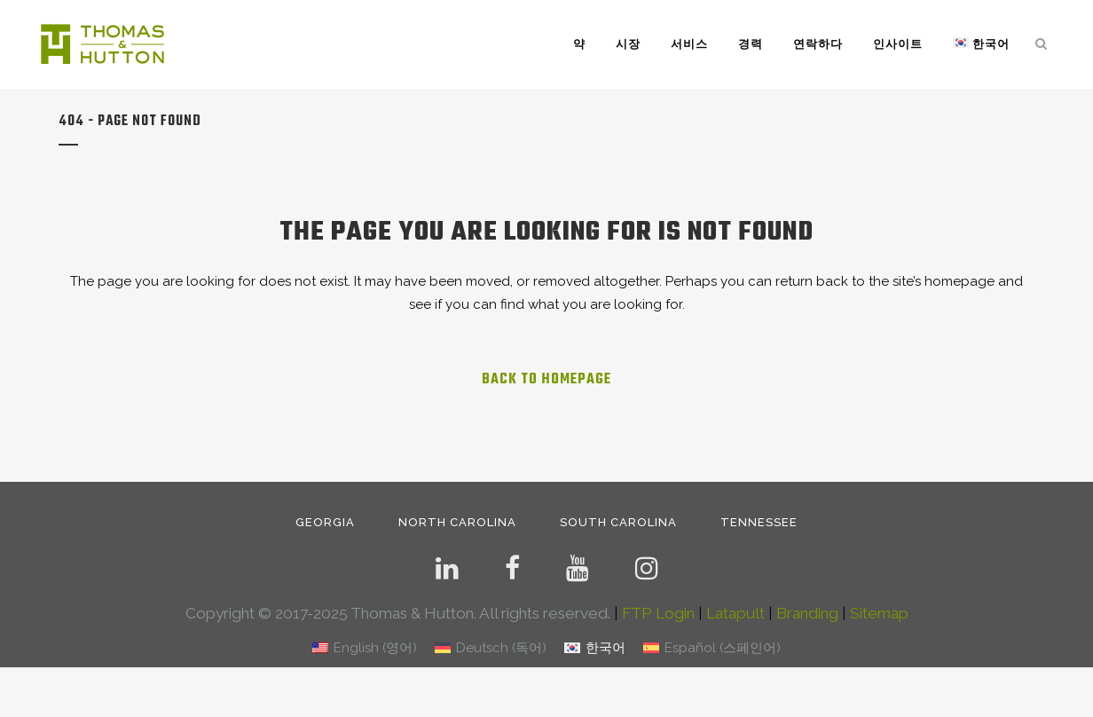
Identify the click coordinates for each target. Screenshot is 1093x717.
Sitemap (879, 613)
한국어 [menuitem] (605, 648)
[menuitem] (364, 648)
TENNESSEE (759, 522)
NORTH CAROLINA (457, 522)
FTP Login (658, 613)
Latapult (735, 613)
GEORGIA (325, 522)
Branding (807, 613)
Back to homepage (546, 379)
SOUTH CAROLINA (618, 522)
